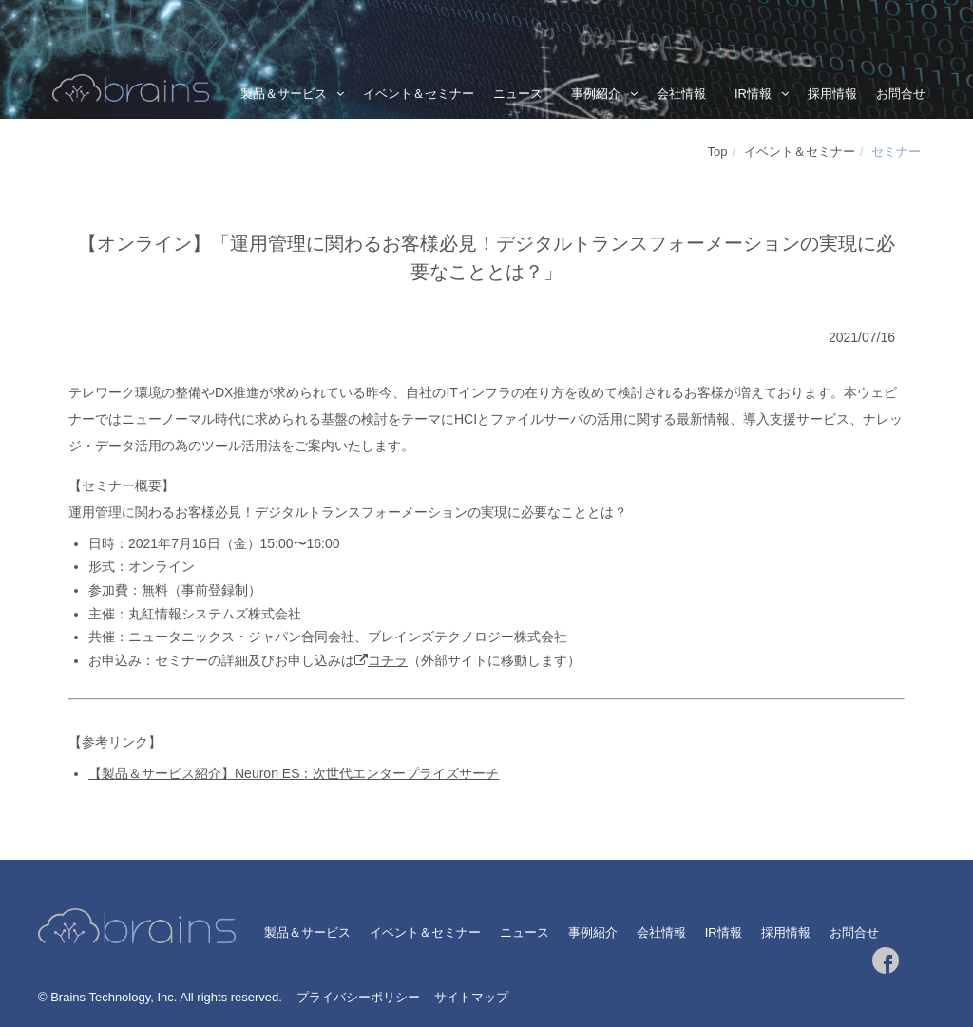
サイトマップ (471, 997)
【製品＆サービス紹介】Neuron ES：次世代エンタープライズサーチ (293, 773)
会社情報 (681, 93)
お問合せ (900, 93)
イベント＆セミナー (418, 93)
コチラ (388, 660)
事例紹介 (595, 93)
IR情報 (753, 93)
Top (718, 151)
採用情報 (832, 93)
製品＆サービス (283, 93)
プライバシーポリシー (358, 997)
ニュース (518, 93)
